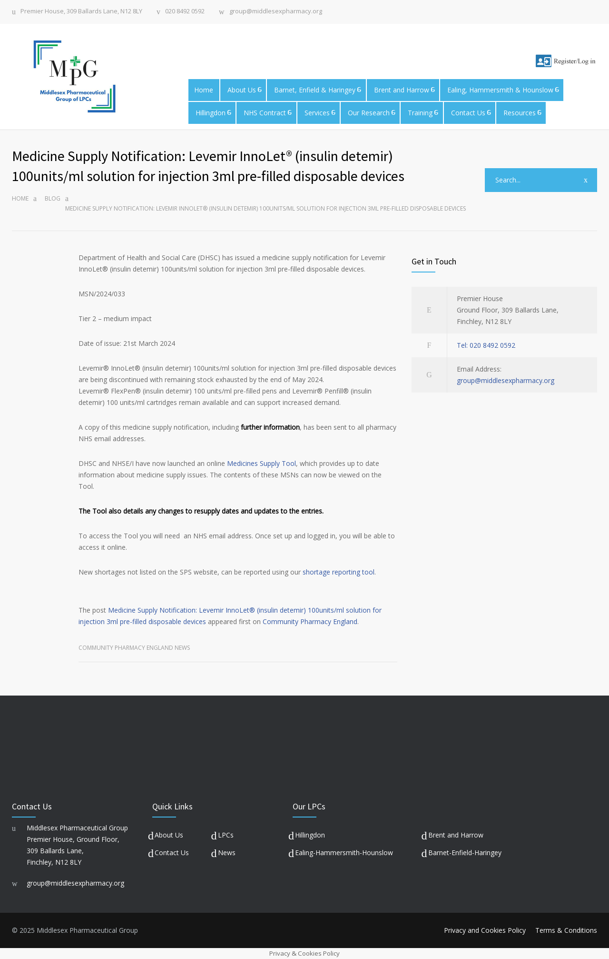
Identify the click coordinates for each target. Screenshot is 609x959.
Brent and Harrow (401, 89)
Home (203, 89)
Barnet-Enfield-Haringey (464, 852)
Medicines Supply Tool (261, 463)
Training (420, 112)
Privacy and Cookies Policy (485, 930)
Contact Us (468, 112)
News (227, 852)
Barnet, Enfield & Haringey (314, 89)
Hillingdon (211, 112)
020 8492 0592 (185, 11)
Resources (519, 112)
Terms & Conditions (566, 930)
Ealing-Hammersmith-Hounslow (344, 852)
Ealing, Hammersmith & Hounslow (500, 89)
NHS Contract (265, 112)
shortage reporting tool (338, 571)
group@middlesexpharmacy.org (275, 11)
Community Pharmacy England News (134, 648)
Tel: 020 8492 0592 (486, 345)
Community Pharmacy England (310, 621)
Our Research (369, 112)
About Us (241, 89)
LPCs (226, 834)
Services (317, 112)
